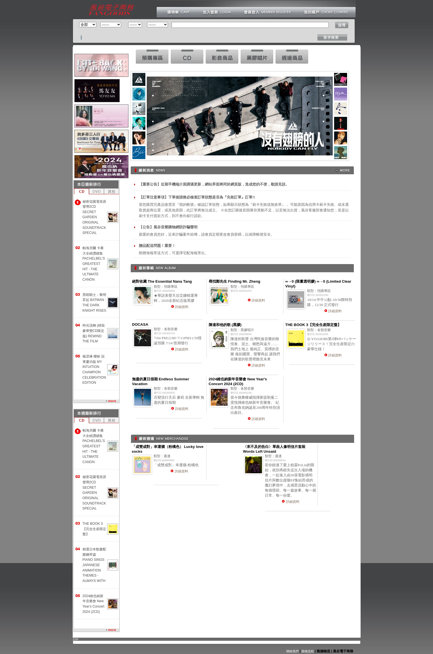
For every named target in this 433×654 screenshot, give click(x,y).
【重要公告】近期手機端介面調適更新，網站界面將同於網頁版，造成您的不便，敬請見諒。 (214, 184)
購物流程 (307, 651)
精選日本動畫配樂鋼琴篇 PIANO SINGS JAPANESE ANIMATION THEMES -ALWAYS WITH (94, 565)
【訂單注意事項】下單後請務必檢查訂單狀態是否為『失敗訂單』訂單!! (197, 197)
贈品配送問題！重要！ (157, 246)
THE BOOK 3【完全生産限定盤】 (94, 529)
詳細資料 (181, 307)
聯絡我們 (292, 651)
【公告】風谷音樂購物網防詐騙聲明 (168, 227)
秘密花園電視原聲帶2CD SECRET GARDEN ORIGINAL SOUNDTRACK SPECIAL (94, 217)
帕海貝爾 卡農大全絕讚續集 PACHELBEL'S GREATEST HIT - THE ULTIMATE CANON (94, 264)
